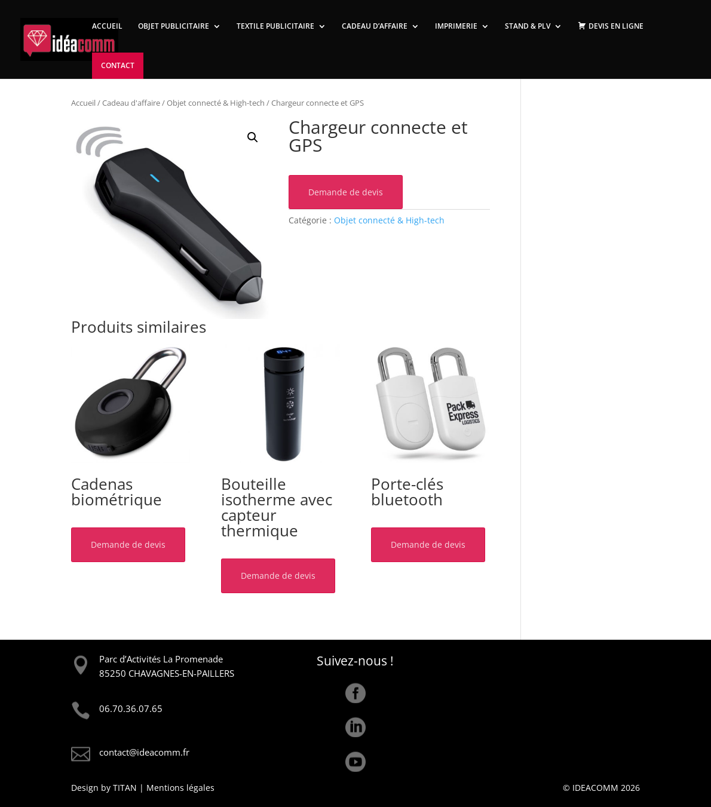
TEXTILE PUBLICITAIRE (275, 26)
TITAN (125, 787)
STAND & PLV (527, 26)
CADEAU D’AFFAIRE (374, 26)
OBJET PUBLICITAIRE (173, 26)
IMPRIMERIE (456, 26)
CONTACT (117, 65)
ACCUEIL (107, 26)
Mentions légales (180, 787)
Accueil (83, 102)
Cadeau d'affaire (131, 102)
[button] (252, 137)
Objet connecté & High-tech (216, 102)
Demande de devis (345, 192)
